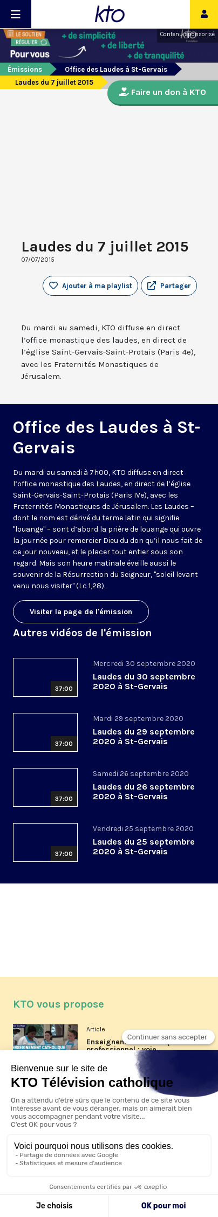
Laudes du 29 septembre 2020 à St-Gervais (144, 736)
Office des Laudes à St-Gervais (116, 69)
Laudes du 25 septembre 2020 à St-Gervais (144, 846)
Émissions (25, 69)
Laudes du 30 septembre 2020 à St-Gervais (144, 681)
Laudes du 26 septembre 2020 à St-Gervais (144, 791)
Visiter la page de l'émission (81, 611)
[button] (169, 286)
